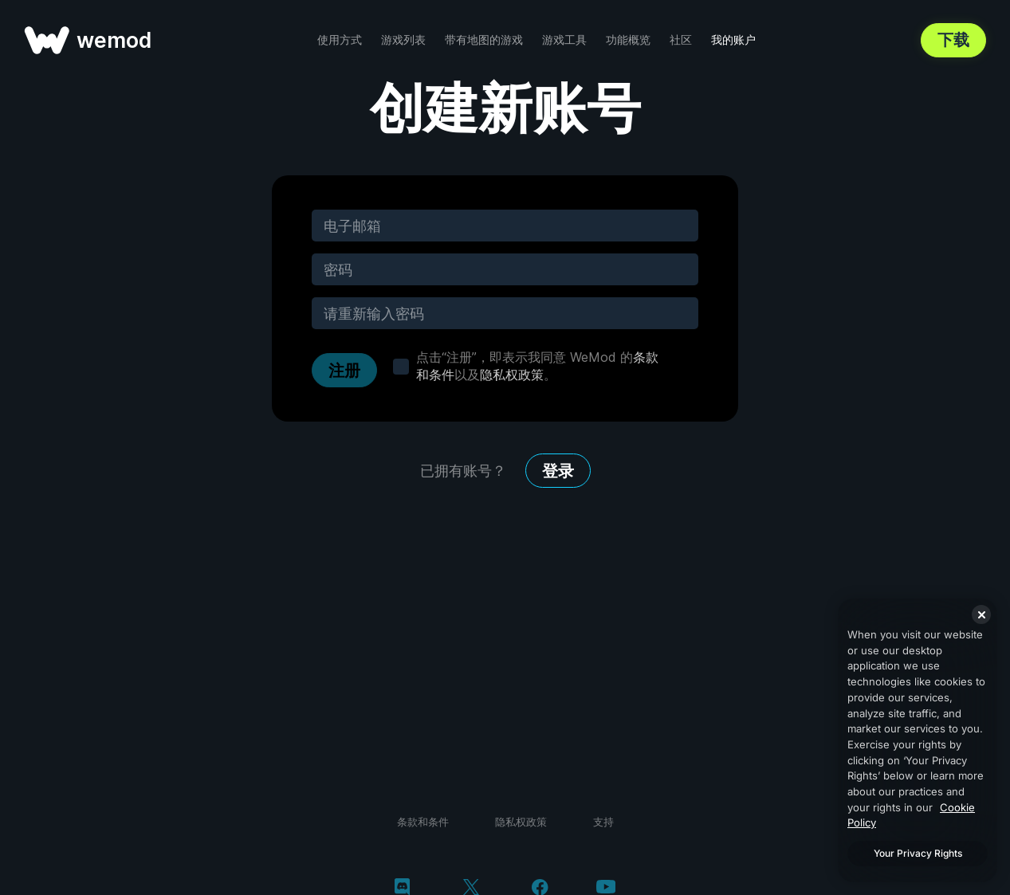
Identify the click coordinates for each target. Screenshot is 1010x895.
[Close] (981, 614)
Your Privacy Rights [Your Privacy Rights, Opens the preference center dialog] (918, 853)
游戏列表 (403, 39)
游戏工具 (564, 39)
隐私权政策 (512, 375)
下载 (953, 39)
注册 (344, 370)
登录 (558, 471)
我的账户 (733, 39)
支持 (603, 821)
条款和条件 (423, 821)
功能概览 (628, 39)
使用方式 (339, 39)
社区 (681, 39)
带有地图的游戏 (484, 39)
